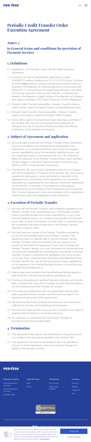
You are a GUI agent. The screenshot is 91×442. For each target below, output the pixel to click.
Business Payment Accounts (10, 390)
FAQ (73, 393)
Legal (28, 383)
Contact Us (76, 390)
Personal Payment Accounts (10, 384)
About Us (75, 383)
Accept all (73, 431)
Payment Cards (9, 395)
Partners (75, 387)
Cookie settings (74, 437)
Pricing (28, 387)
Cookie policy (44, 439)
